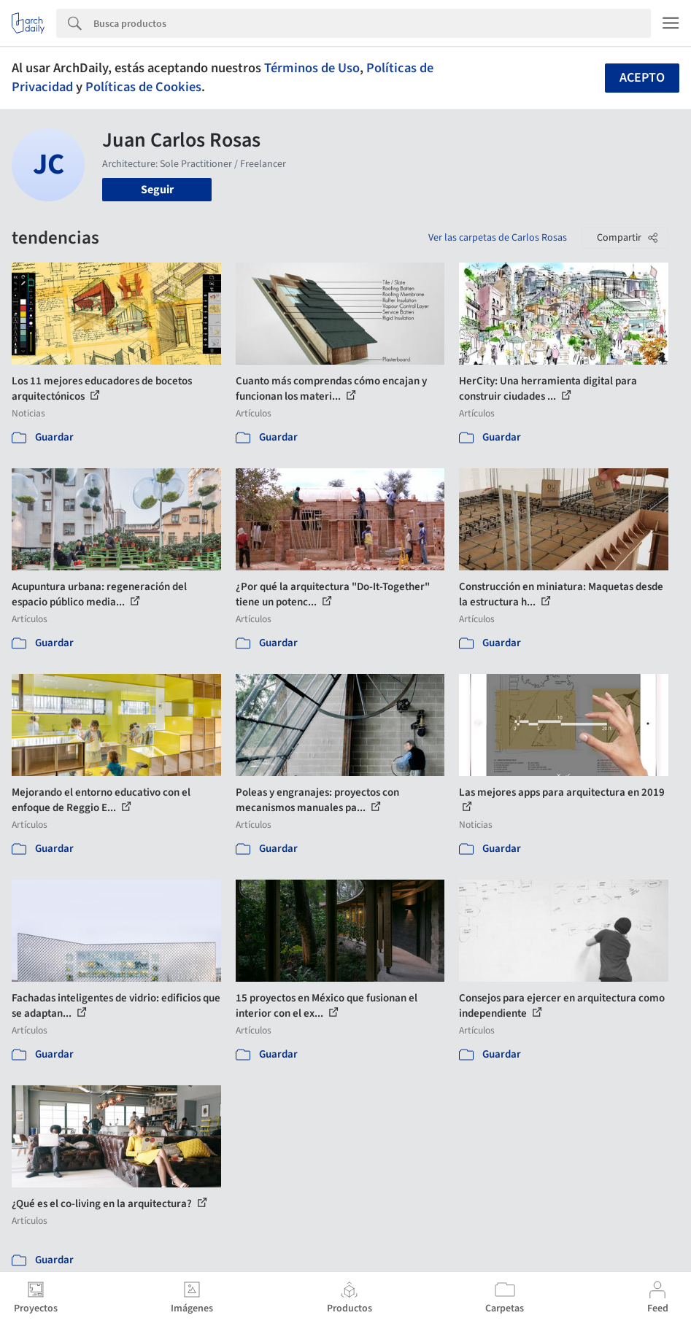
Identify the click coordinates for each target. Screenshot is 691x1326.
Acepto (642, 78)
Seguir (157, 190)
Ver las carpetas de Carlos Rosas (497, 238)
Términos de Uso (312, 67)
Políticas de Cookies (143, 86)
